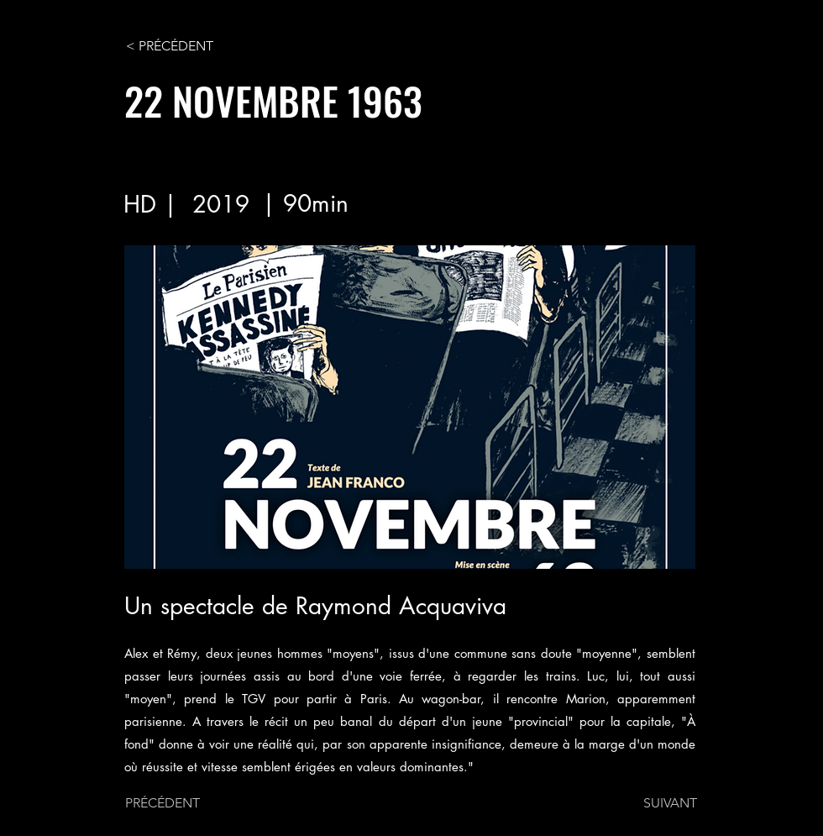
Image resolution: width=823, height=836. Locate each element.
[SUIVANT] (655, 803)
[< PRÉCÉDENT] (181, 46)
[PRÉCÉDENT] (180, 803)
